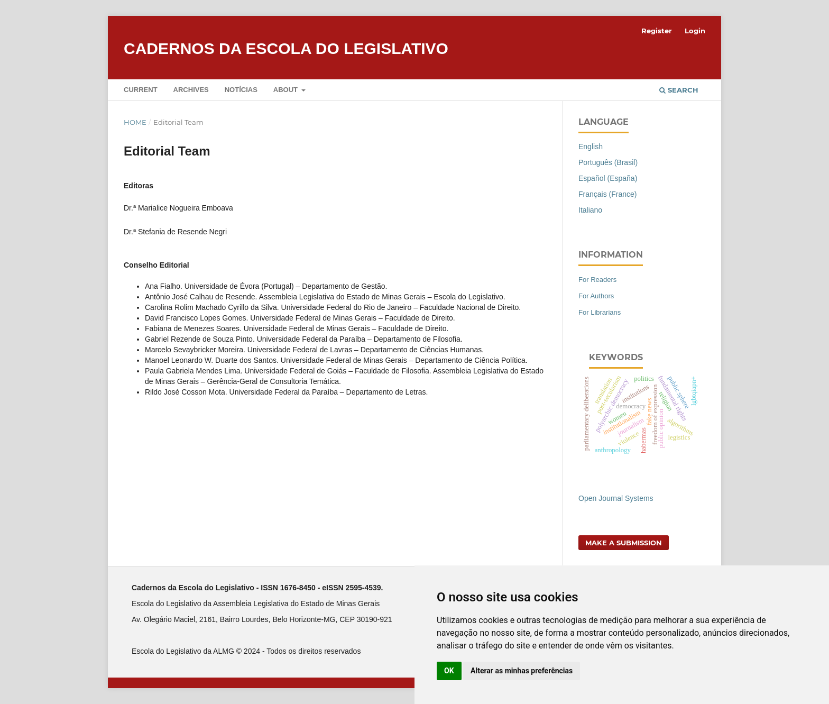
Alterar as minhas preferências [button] (522, 670)
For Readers (597, 280)
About (286, 90)
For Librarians (599, 312)
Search (678, 90)
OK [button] (449, 670)
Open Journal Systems (615, 498)
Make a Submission (623, 542)
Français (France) (607, 194)
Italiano (590, 210)
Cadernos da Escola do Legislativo (286, 48)
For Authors (596, 296)
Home (135, 122)
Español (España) (607, 178)
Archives (191, 90)
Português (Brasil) (608, 162)
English (590, 146)
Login (695, 30)
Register (656, 30)
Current (141, 90)
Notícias (241, 90)
